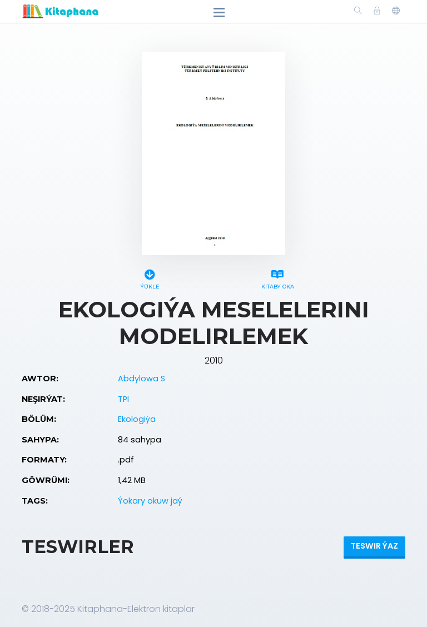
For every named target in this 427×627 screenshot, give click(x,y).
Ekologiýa (137, 419)
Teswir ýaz (374, 545)
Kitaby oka (277, 277)
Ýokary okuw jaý (150, 500)
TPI (123, 399)
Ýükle (149, 277)
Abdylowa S (141, 378)
